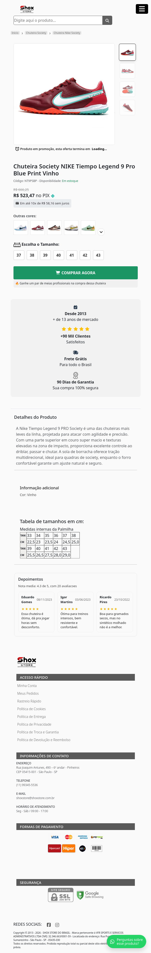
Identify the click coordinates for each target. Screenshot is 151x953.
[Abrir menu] (142, 9)
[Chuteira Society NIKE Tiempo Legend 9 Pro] (21, 228)
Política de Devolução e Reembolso (44, 739)
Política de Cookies (31, 709)
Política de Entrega (31, 716)
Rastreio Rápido (29, 701)
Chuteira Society (36, 33)
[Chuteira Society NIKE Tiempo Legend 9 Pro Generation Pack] (54, 228)
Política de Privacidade (34, 724)
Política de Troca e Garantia (38, 732)
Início (15, 33)
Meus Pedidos (28, 693)
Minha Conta (27, 685)
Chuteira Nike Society (67, 33)
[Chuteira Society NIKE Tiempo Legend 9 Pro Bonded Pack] (88, 228)
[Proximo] (101, 232)
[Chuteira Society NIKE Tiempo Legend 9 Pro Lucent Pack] (71, 228)
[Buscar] (107, 20)
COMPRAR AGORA (75, 272)
